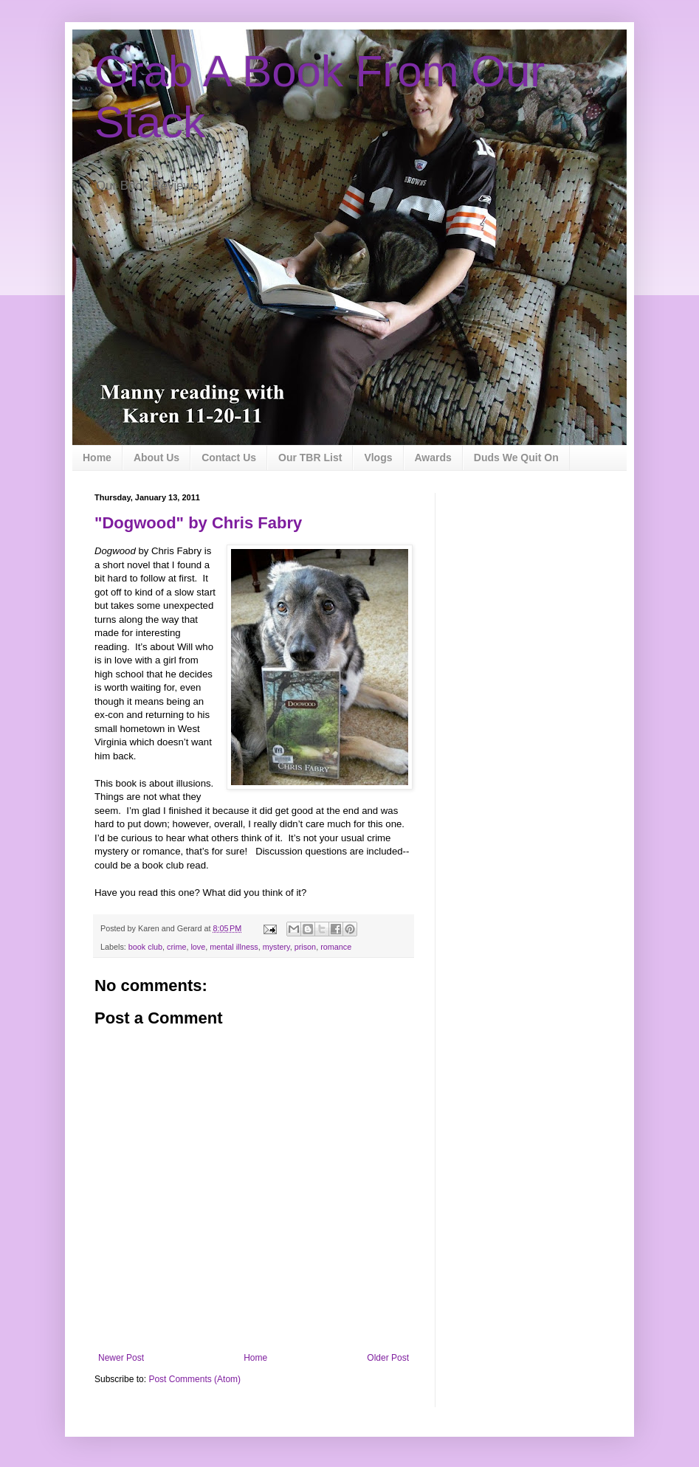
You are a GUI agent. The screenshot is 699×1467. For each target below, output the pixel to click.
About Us (156, 457)
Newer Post (121, 1358)
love (197, 946)
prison (305, 946)
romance (335, 946)
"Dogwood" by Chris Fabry (198, 523)
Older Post (388, 1358)
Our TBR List (310, 457)
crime (176, 946)
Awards (433, 457)
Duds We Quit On (516, 457)
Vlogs (378, 457)
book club (145, 946)
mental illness (234, 946)
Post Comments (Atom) (194, 1379)
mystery (276, 946)
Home (97, 457)
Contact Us (229, 457)
